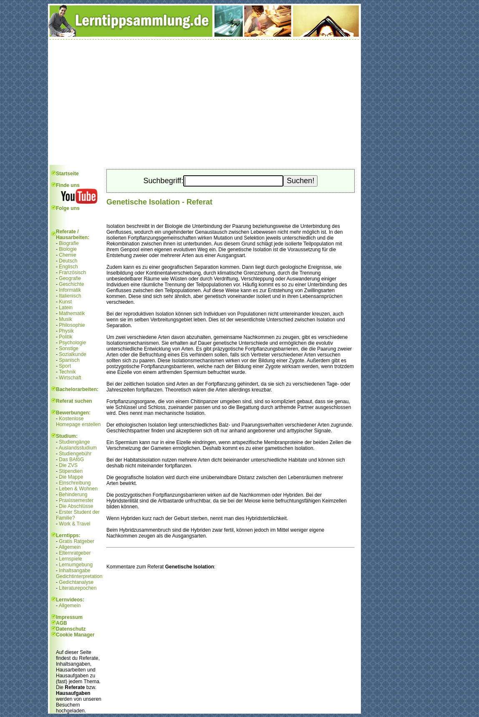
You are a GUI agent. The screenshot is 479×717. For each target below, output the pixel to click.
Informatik (70, 290)
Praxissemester (76, 500)
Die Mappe (71, 477)
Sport (65, 366)
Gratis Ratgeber (76, 541)
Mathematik (72, 313)
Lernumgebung (76, 565)
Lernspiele (70, 559)
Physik (66, 331)
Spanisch (69, 360)
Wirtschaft (70, 378)
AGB (61, 623)
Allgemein (70, 547)
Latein (66, 308)
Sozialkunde (72, 354)
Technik (67, 372)
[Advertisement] (204, 102)
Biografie (68, 243)
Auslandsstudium (78, 448)
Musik (65, 319)
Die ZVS (68, 465)
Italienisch (70, 296)
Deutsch (68, 261)
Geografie (70, 278)
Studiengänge (74, 442)
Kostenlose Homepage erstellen (78, 421)
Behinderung (73, 494)
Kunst (65, 302)
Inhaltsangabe (74, 570)
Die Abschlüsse (76, 506)
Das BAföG (71, 459)
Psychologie (72, 343)
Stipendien (71, 471)
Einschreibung (75, 483)
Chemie (67, 255)
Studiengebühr (75, 454)
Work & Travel (74, 524)
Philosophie (72, 325)
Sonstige (68, 348)
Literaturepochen (77, 588)
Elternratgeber (75, 553)
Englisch (68, 267)
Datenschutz (71, 629)
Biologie (68, 249)
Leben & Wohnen (78, 489)
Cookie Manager (75, 635)
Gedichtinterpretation (79, 576)
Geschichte (71, 284)
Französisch (72, 272)
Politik (65, 337)
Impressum (69, 617)
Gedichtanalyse (76, 582)
